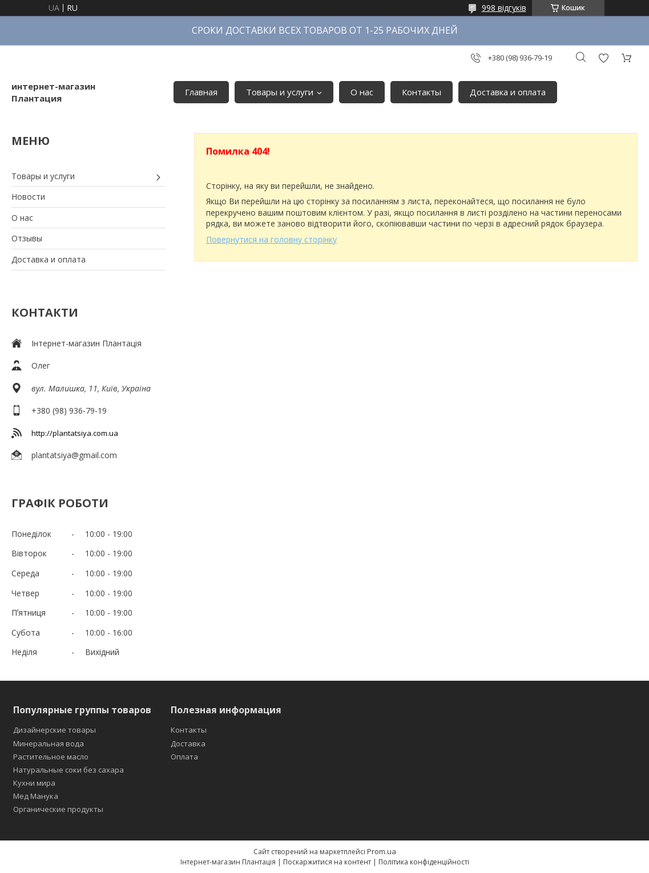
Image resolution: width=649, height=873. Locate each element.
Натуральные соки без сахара (68, 770)
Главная (201, 92)
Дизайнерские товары (54, 730)
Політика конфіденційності (423, 862)
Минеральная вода (48, 743)
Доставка (188, 743)
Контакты (421, 92)
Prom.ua (381, 851)
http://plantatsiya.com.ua (74, 433)
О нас (361, 92)
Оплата (184, 756)
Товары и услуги (279, 92)
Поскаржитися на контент (327, 862)
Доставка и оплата (508, 92)
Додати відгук (603, 58)
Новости (28, 196)
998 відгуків (504, 7)
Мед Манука (35, 796)
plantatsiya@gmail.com (74, 455)
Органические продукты (58, 809)
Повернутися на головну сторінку (271, 239)
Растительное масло (50, 756)
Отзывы (26, 238)
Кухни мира (34, 783)
